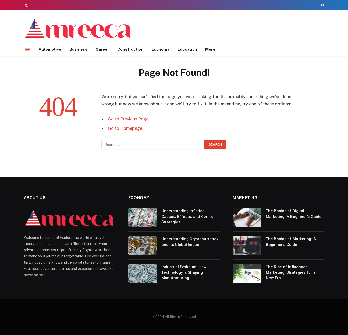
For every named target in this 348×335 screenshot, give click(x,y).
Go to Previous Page (128, 118)
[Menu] (27, 49)
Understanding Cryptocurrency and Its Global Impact (189, 242)
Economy (160, 49)
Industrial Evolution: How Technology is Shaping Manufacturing (184, 272)
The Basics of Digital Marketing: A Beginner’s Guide (294, 214)
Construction (130, 49)
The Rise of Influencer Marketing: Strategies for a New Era (291, 272)
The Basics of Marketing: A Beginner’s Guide (291, 242)
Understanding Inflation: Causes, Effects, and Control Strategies (188, 216)
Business (78, 49)
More (210, 49)
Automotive (50, 49)
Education (187, 49)
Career (102, 49)
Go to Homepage (125, 128)
